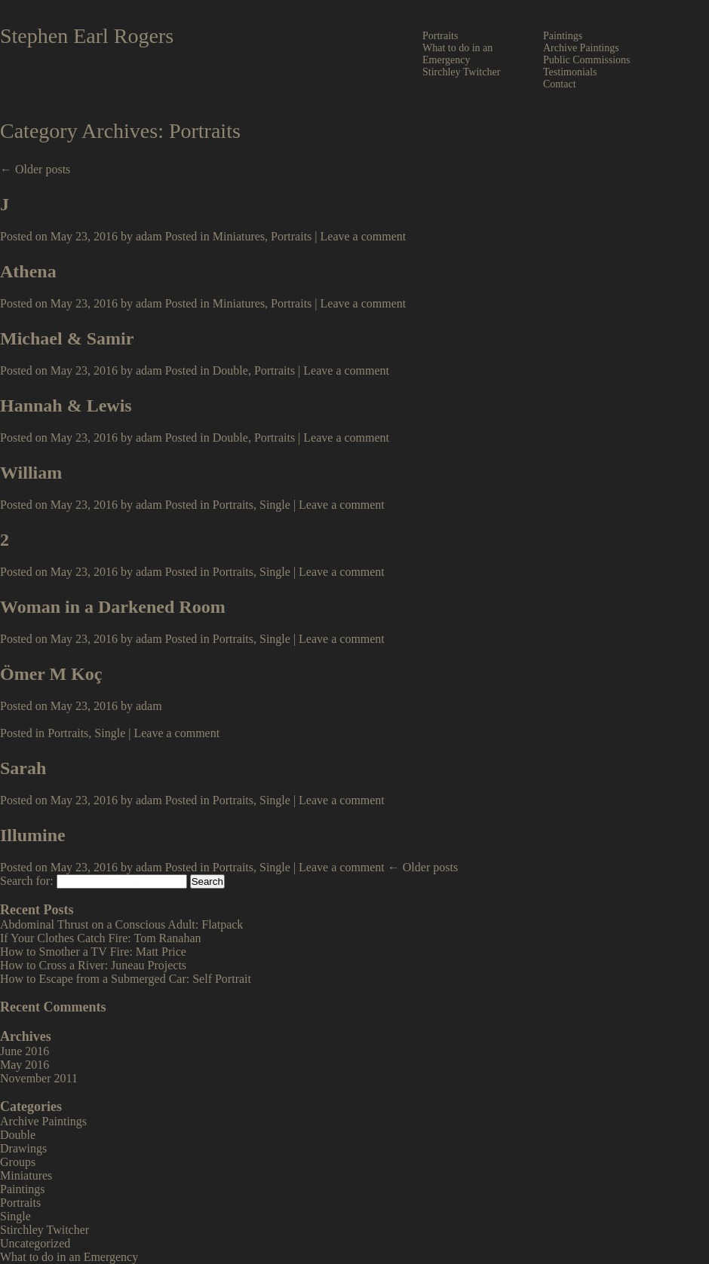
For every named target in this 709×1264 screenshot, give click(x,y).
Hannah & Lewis (66, 405)
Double (230, 370)
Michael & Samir (67, 338)
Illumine (33, 835)
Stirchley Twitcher (461, 72)
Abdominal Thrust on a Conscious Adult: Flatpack (121, 924)
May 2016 (24, 1064)
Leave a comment (364, 236)
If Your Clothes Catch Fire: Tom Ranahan (100, 938)
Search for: (27, 880)
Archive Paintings (581, 48)
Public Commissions (587, 60)
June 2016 (24, 1051)
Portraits (440, 35)
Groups (17, 1161)
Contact (559, 84)
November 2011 (39, 1078)
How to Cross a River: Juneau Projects (93, 965)
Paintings (562, 35)
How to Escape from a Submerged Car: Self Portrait (125, 978)
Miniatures (239, 236)
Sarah (23, 768)
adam (149, 236)
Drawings (23, 1148)
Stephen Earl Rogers (86, 35)
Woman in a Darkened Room (113, 607)
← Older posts (35, 169)
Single (274, 504)
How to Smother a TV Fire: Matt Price (93, 951)
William (31, 472)
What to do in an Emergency (457, 54)
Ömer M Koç (51, 674)
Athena (28, 271)
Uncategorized (35, 1243)
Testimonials (570, 72)
